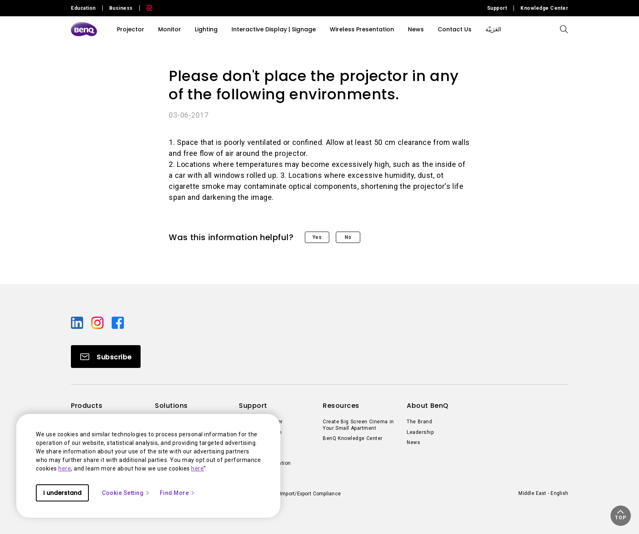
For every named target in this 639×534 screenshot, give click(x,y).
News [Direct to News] (413, 442)
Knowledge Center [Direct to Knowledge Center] (544, 8)
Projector (130, 29)
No (348, 237)
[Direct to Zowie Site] (146, 8)
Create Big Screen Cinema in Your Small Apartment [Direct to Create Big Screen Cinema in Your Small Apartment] (358, 425)
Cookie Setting (126, 493)
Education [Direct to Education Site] (83, 8)
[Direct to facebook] (118, 322)
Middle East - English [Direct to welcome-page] (543, 493)
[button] (620, 516)
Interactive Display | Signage (273, 29)
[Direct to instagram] (98, 322)
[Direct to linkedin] (78, 322)
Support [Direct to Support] (497, 8)
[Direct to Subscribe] (106, 356)
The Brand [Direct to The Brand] (419, 422)
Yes (317, 237)
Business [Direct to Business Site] (121, 8)
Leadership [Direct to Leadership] (420, 432)
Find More (178, 493)
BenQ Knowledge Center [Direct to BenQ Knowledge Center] (353, 438)
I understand (62, 493)
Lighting (206, 29)
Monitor (169, 29)
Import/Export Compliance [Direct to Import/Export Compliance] (310, 494)
